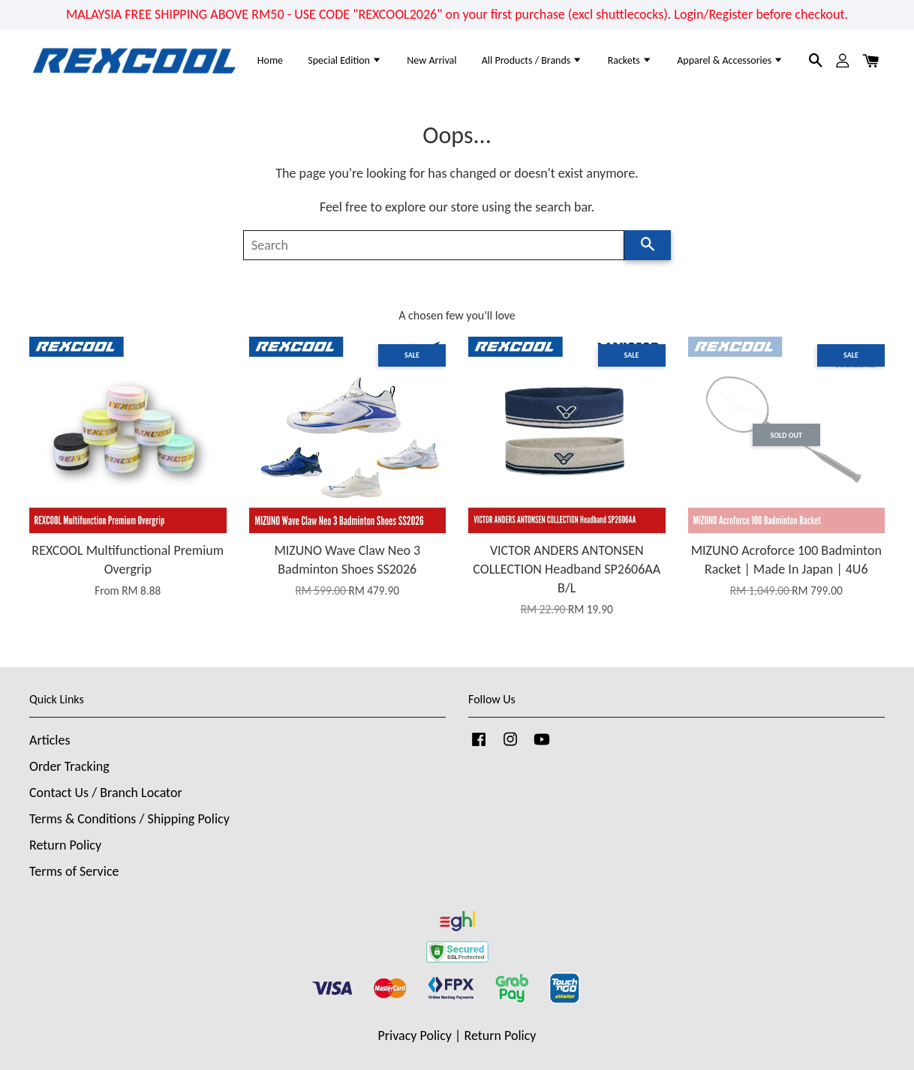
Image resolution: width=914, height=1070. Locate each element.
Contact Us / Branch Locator (105, 792)
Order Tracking (69, 766)
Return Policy (65, 845)
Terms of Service (74, 871)
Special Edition (345, 60)
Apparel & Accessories (730, 60)
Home (270, 60)
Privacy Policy (415, 1035)
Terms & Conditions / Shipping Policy (129, 819)
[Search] (433, 245)
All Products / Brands (532, 60)
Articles (49, 740)
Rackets (630, 60)
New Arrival (431, 60)
